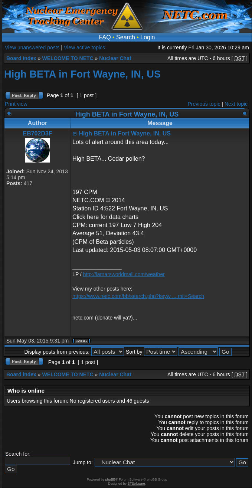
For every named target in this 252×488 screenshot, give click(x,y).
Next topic (236, 104)
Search (125, 37)
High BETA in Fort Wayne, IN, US (82, 74)
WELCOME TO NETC (67, 58)
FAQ (105, 37)
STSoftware (136, 483)
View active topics (84, 47)
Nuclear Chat (115, 58)
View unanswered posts (32, 47)
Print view (16, 104)
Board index (21, 58)
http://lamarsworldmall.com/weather (124, 274)
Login (147, 37)
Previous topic (204, 104)
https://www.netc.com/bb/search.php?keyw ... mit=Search (138, 296)
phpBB (110, 479)
